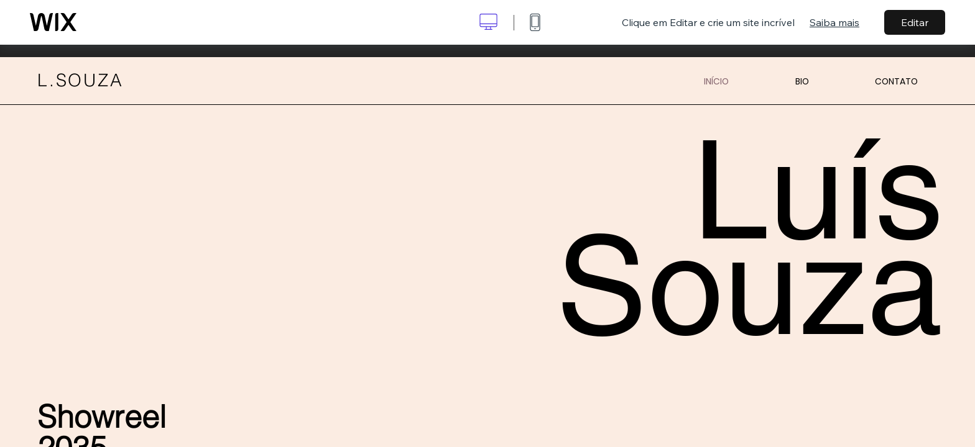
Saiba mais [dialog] (834, 22)
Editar (914, 22)
